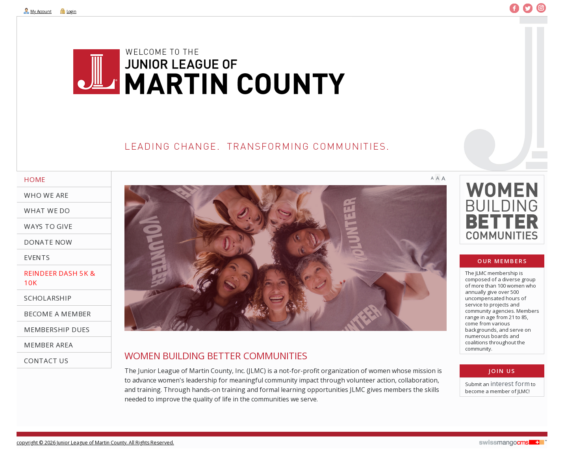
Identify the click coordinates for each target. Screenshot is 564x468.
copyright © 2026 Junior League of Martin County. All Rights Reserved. (95, 442)
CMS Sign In (21, 437)
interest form (510, 383)
